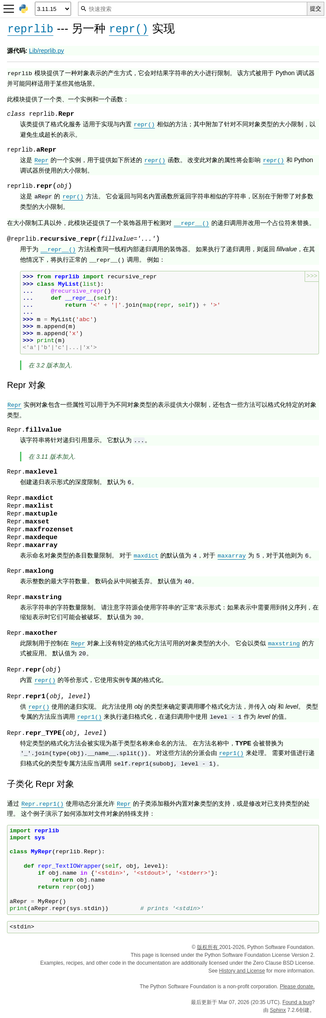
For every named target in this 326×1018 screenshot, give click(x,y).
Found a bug (297, 1002)
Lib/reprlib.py (46, 50)
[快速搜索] (192, 8)
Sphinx (278, 1010)
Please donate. (297, 986)
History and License (242, 971)
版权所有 (208, 947)
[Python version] (53, 9)
